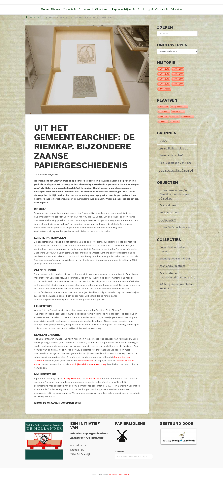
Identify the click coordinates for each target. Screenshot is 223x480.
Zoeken (119, 451)
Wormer (175, 117)
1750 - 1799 (178, 74)
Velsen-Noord (178, 112)
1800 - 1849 (164, 79)
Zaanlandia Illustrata (172, 265)
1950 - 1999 (178, 84)
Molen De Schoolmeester (174, 227)
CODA (163, 140)
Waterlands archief (171, 155)
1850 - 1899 (178, 79)
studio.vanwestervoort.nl (120, 474)
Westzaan (163, 117)
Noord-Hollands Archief (173, 148)
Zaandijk (175, 122)
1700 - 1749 (164, 74)
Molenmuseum (85, 360)
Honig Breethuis (72, 378)
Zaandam (163, 122)
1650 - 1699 (178, 69)
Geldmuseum (167, 219)
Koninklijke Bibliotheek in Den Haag (88, 364)
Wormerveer (187, 117)
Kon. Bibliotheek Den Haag (175, 162)
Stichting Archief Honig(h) (175, 258)
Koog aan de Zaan (179, 107)
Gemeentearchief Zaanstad (176, 169)
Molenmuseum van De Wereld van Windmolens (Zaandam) (174, 194)
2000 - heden (165, 89)
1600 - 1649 (164, 69)
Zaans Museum (94, 378)
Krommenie (164, 112)
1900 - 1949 (164, 84)
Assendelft (164, 107)
